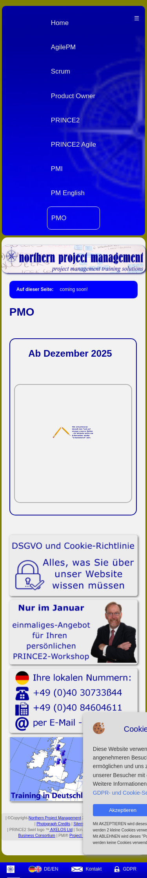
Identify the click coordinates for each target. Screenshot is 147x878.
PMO (59, 218)
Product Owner (73, 96)
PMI (57, 168)
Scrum (60, 71)
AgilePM (63, 47)
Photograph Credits (53, 824)
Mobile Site (101, 824)
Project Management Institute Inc (98, 835)
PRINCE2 (65, 120)
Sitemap (81, 824)
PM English (68, 193)
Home (60, 23)
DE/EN (43, 869)
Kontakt (86, 869)
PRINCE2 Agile (73, 144)
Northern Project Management (55, 818)
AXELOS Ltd (61, 830)
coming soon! (73, 289)
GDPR (124, 869)
